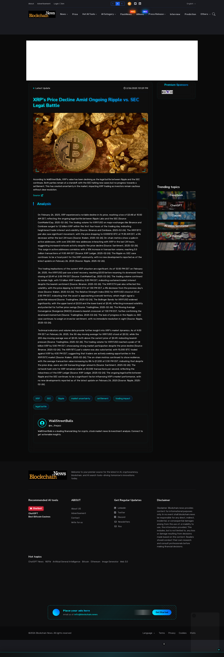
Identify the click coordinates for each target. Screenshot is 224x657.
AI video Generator (176, 226)
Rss (118, 526)
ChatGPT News (36, 561)
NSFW (48, 561)
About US (76, 508)
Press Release (156, 14)
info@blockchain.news (86, 614)
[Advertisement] (112, 61)
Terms (162, 633)
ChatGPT (176, 205)
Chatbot (36, 508)
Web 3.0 (124, 561)
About (31, 4)
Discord (119, 517)
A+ (122, 3)
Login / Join (59, 4)
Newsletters (122, 522)
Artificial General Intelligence (66, 561)
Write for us (77, 522)
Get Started (162, 612)
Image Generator (110, 561)
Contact (75, 518)
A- (113, 3)
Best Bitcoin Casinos (39, 516)
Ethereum (176, 236)
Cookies (183, 633)
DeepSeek (176, 195)
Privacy (171, 633)
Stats (193, 633)
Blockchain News (44, 633)
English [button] (190, 4)
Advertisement (43, 4)
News (63, 14)
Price (75, 14)
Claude (176, 215)
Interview (175, 14)
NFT (176, 246)
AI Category (107, 14)
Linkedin (120, 508)
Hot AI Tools (88, 14)
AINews (141, 13)
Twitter (119, 512)
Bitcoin (85, 561)
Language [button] (148, 633)
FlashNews (127, 13)
